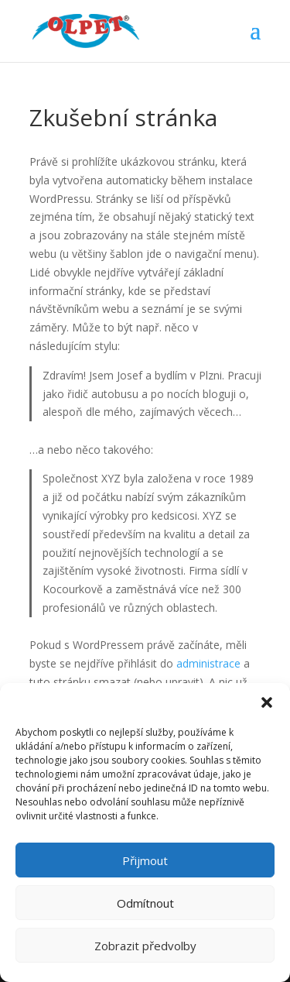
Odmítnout (145, 903)
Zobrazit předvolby (145, 945)
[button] (267, 702)
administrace (208, 663)
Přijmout (145, 860)
